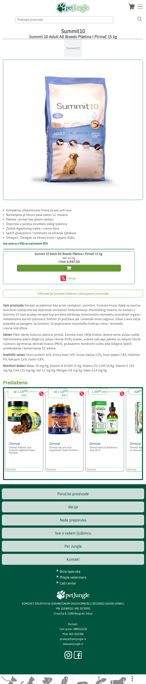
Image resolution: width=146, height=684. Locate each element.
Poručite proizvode (73, 494)
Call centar (68, 583)
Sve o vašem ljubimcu (73, 533)
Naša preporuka (73, 520)
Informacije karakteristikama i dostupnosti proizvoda (73, 293)
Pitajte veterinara (73, 577)
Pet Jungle (73, 546)
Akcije (73, 507)
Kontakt (73, 559)
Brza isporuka (70, 571)
